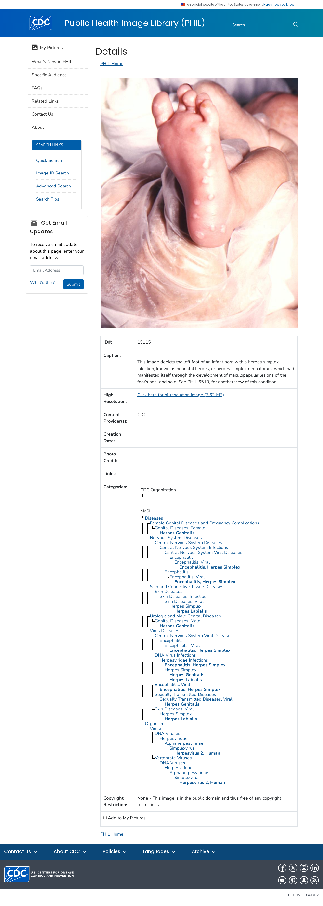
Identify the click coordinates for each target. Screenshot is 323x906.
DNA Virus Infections (175, 655)
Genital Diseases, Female (180, 528)
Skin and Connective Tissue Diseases (186, 587)
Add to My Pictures (126, 818)
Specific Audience (49, 75)
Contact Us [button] (21, 851)
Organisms (156, 724)
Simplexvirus (182, 748)
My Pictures (47, 48)
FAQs (37, 88)
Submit (73, 284)
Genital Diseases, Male (177, 621)
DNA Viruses (167, 733)
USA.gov (312, 895)
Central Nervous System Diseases (188, 543)
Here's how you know (280, 4)
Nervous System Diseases (176, 538)
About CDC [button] (70, 851)
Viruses (157, 729)
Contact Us (42, 114)
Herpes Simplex (185, 606)
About (38, 127)
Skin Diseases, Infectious (184, 596)
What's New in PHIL (52, 62)
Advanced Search (53, 186)
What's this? (42, 282)
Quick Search (49, 160)
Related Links (45, 101)
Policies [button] (115, 851)
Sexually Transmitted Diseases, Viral (196, 699)
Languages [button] (159, 851)
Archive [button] (204, 851)
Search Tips (47, 199)
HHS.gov (293, 895)
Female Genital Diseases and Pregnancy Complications (204, 523)
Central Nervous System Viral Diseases (203, 552)
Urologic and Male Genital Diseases (185, 616)
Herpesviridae (174, 738)
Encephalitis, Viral (192, 562)
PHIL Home (111, 64)
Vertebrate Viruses (173, 758)
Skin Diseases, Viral (184, 601)
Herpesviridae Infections (184, 660)
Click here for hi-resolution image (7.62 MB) (180, 395)
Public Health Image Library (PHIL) (135, 23)
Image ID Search (52, 173)
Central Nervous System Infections (194, 547)
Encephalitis (181, 557)
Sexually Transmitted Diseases (185, 694)
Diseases (154, 518)
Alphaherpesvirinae (184, 743)
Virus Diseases (164, 631)
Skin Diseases (168, 591)
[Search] (259, 25)
